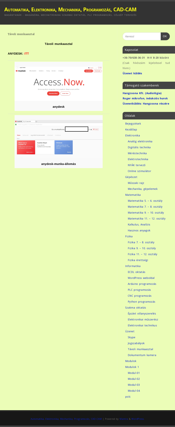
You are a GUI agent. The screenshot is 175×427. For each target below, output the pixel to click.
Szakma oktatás (135, 307)
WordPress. (137, 418)
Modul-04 (134, 390)
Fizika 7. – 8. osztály (141, 242)
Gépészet (131, 177)
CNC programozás (139, 295)
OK (164, 36)
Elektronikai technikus (142, 325)
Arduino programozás (142, 284)
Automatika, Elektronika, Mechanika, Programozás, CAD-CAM (70, 9)
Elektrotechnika (138, 159)
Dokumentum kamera (142, 355)
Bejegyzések (133, 123)
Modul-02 (134, 379)
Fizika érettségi (138, 260)
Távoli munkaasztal (140, 349)
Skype (131, 337)
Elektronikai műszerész (143, 319)
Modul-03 (134, 384)
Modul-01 (134, 373)
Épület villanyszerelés (142, 313)
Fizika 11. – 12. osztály (142, 254)
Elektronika (132, 135)
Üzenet (129, 331)
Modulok (130, 361)
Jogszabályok (136, 343)
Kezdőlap (131, 129)
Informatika (132, 266)
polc (128, 396)
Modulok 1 (132, 367)
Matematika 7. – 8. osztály (145, 206)
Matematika (133, 194)
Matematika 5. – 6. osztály (145, 200)
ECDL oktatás (136, 272)
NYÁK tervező (136, 165)
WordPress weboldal (141, 278)
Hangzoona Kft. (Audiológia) (142, 93)
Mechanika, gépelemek (143, 189)
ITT (26, 53)
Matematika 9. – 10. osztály (146, 212)
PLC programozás (139, 289)
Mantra (124, 418)
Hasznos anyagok (139, 230)
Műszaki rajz (136, 183)
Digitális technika (139, 147)
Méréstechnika (137, 153)
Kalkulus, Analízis (139, 224)
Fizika (129, 236)
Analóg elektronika (140, 141)
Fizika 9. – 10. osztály (142, 248)
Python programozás (141, 301)
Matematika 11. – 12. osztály (146, 218)
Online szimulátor (139, 171)
